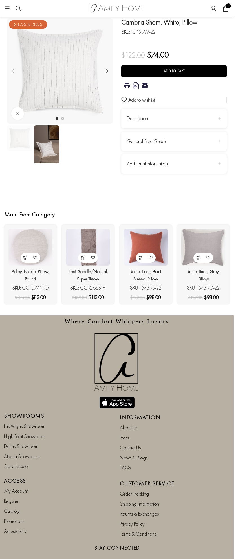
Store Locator (16, 452)
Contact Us (130, 434)
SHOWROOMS (24, 402)
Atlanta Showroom (21, 442)
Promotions (14, 507)
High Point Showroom (24, 422)
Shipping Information (139, 490)
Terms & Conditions (138, 520)
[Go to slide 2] (62, 118)
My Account (16, 477)
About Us (128, 414)
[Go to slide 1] (57, 118)
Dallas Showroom (21, 433)
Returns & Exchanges (139, 500)
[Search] (18, 8)
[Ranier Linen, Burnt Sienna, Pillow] (146, 246)
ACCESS (15, 467)
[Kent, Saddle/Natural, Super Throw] (87, 246)
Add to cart (174, 71)
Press (124, 424)
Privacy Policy (132, 510)
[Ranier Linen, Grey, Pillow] (204, 246)
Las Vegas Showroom (24, 413)
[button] (12, 71)
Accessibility (15, 517)
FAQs (125, 454)
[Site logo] (117, 8)
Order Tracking (134, 480)
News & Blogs (133, 444)
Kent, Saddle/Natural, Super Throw (88, 276)
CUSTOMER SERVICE (147, 470)
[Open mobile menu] (7, 8)
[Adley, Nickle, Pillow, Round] (29, 246)
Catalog (12, 497)
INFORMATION (140, 404)
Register (11, 487)
